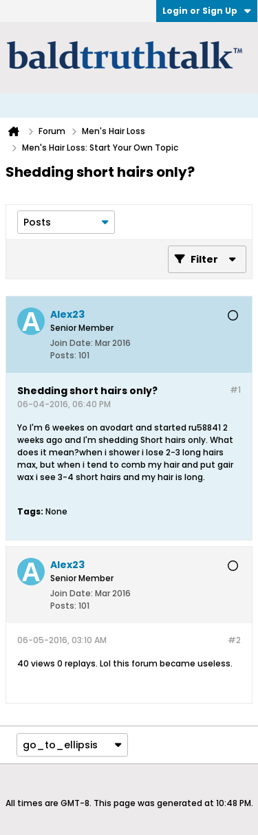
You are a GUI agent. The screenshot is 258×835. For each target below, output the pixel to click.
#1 (235, 389)
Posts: (63, 355)
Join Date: (71, 343)
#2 (234, 640)
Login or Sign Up (206, 11)
